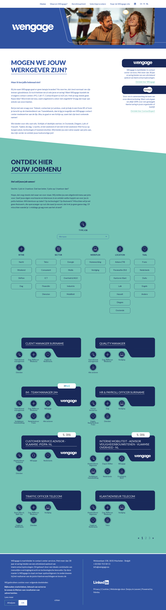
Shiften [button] (21, 278)
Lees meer (9, 597)
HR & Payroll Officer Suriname (121, 392)
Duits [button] (144, 278)
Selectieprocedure (98, 4)
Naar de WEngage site (120, 4)
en (141, 4)
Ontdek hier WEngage (145, 82)
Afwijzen (11, 602)
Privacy (96, 589)
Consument (46, 270)
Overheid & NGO (71, 278)
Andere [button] (144, 294)
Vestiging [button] (95, 270)
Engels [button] (144, 286)
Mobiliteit (71, 294)
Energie (71, 262)
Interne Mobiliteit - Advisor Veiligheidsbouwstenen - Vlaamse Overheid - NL (124, 444)
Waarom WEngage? (59, 4)
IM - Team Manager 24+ (42, 392)
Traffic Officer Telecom (44, 496)
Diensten (46, 294)
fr (144, 4)
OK (22, 602)
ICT (46, 278)
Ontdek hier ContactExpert (143, 111)
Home (43, 4)
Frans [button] (144, 262)
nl (147, 4)
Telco (46, 262)
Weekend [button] (21, 270)
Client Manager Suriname (45, 343)
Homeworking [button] (95, 262)
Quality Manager (112, 343)
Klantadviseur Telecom (117, 496)
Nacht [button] (21, 262)
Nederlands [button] (144, 270)
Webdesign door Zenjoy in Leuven (125, 589)
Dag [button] (21, 286)
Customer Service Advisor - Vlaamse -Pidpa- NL (46, 443)
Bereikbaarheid (79, 4)
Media (70, 270)
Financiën (46, 286)
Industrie (71, 286)
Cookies (105, 589)
